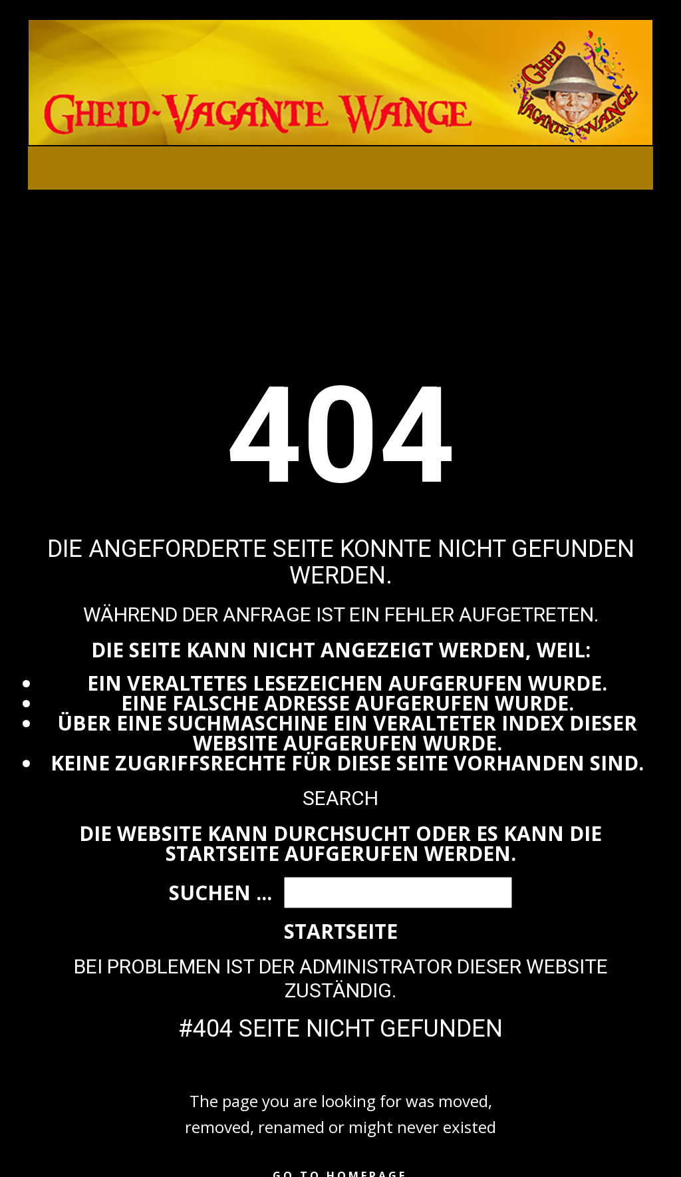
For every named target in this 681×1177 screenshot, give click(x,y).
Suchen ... (220, 892)
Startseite (341, 931)
